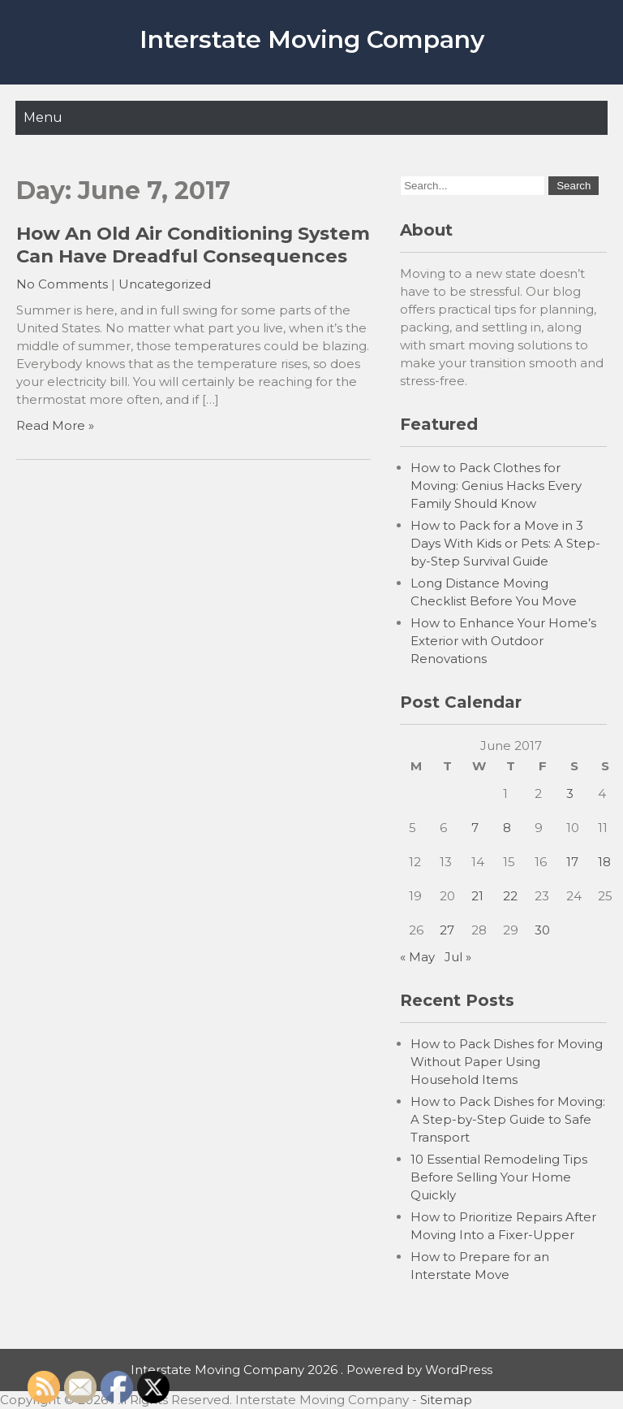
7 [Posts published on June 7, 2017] (475, 827)
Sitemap (446, 1399)
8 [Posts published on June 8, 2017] (507, 827)
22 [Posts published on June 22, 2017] (510, 896)
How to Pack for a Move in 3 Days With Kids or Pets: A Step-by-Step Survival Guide (505, 543)
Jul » (458, 957)
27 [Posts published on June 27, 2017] (447, 930)
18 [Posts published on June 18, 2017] (604, 861)
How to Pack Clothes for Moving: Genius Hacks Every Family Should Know (496, 485)
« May (417, 957)
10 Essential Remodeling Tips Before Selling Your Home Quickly (498, 1177)
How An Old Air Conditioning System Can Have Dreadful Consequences (193, 244)
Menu (43, 117)
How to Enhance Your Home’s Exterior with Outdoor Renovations (503, 640)
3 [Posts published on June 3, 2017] (570, 793)
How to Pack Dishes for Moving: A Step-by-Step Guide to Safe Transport (507, 1119)
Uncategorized (164, 284)
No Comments (62, 284)
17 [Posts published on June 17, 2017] (572, 861)
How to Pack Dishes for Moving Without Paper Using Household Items (506, 1061)
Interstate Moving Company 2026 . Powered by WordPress (311, 1369)
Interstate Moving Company (312, 39)
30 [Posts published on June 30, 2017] (542, 930)
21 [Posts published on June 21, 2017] (477, 896)
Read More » (55, 425)
